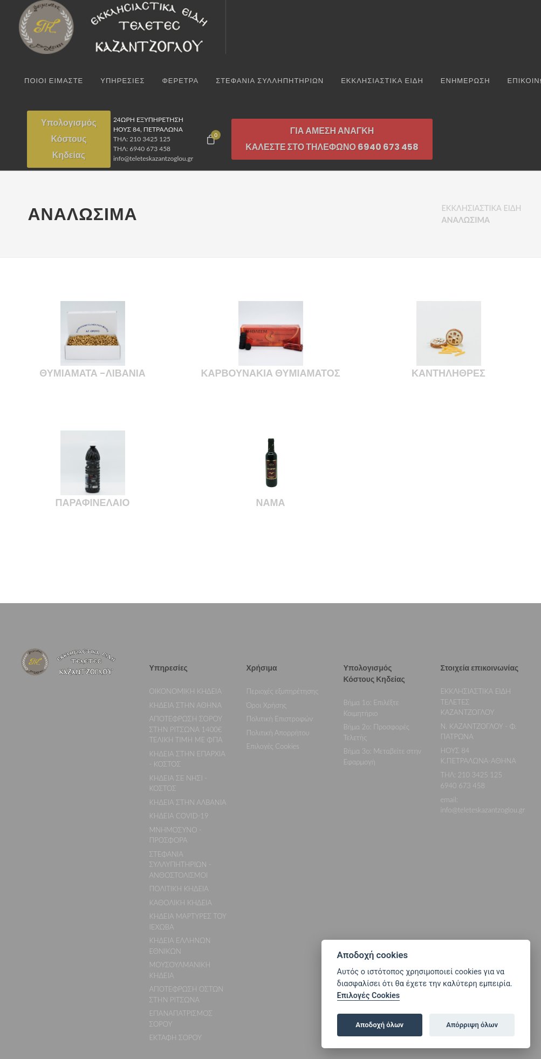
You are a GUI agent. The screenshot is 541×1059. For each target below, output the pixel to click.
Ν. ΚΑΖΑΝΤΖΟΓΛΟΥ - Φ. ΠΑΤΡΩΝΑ (479, 631)
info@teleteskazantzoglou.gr (153, 158)
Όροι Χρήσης (266, 605)
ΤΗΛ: (448, 675)
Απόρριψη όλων (472, 1025)
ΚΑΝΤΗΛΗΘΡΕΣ (448, 257)
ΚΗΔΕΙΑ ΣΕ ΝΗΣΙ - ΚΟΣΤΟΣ (178, 683)
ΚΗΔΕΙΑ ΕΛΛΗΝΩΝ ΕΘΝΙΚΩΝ (180, 846)
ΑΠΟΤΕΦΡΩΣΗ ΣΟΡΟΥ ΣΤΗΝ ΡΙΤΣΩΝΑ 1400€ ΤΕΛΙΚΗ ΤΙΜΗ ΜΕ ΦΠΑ (186, 629)
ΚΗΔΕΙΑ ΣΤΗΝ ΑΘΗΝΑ (185, 605)
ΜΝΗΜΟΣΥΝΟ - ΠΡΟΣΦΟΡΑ (175, 735)
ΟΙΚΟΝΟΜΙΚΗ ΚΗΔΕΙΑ (185, 591)
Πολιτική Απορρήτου (278, 632)
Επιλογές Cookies (272, 646)
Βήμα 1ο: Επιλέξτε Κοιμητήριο (371, 608)
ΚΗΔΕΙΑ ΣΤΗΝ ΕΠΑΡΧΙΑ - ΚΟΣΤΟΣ (187, 659)
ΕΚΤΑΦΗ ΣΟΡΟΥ (175, 937)
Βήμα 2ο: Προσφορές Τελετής (376, 632)
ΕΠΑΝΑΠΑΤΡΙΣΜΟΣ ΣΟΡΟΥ (181, 918)
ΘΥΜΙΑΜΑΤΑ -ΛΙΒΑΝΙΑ (92, 257)
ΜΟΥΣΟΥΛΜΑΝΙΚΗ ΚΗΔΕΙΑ (180, 870)
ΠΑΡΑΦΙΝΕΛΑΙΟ (93, 386)
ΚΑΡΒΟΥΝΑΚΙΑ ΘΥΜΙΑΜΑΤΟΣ (270, 257)
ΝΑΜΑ (270, 386)
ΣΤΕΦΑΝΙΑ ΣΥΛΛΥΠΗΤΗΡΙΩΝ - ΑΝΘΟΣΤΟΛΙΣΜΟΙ (180, 765)
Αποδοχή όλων (379, 1025)
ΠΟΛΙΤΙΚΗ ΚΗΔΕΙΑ (179, 788)
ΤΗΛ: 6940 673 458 (141, 149)
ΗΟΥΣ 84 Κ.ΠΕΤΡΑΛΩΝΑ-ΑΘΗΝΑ (478, 656)
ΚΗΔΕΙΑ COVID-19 (179, 716)
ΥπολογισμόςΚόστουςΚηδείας (69, 139)
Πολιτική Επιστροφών (279, 618)
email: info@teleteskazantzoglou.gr (483, 705)
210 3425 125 (479, 675)
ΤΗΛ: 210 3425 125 (141, 139)
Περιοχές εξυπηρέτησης (282, 591)
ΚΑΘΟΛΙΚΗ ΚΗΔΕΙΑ (181, 802)
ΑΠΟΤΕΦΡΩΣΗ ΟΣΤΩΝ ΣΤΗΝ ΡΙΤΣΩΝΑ (186, 894)
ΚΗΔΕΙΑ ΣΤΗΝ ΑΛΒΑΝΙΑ (188, 702)
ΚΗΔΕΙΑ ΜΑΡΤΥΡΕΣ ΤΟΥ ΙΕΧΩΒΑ (188, 821)
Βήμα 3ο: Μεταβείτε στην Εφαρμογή (383, 656)
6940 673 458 (463, 685)
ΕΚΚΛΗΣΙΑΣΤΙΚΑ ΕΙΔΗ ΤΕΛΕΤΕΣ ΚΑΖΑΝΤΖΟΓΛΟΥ (476, 602)
